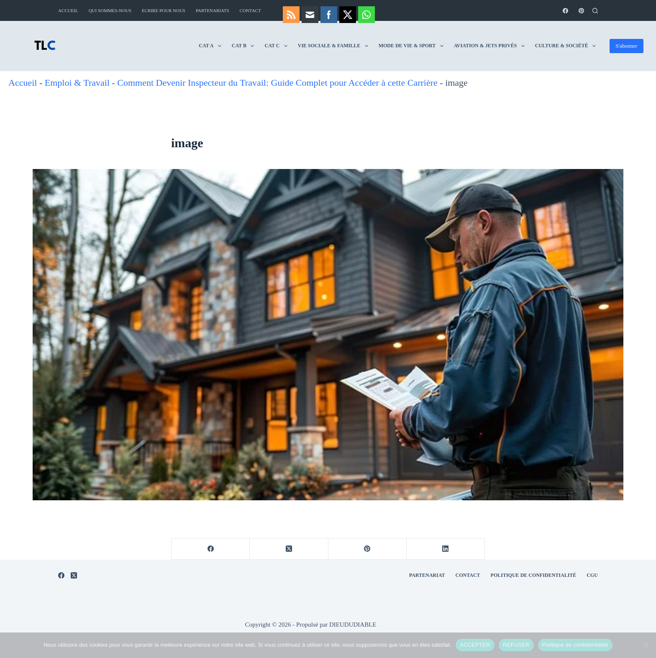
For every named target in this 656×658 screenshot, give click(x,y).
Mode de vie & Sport (413, 46)
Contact (250, 10)
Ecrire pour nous (163, 10)
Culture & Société (567, 46)
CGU (592, 575)
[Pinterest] (581, 10)
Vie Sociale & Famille (335, 46)
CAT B (245, 46)
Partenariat (427, 575)
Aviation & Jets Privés (491, 46)
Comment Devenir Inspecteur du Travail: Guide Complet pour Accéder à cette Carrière (277, 82)
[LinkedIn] (446, 549)
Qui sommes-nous (110, 10)
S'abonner (626, 46)
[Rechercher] (595, 10)
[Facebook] (565, 10)
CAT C (277, 46)
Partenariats (212, 10)
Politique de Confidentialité (534, 575)
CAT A (212, 46)
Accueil (68, 10)
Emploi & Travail (77, 82)
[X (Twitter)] (289, 549)
